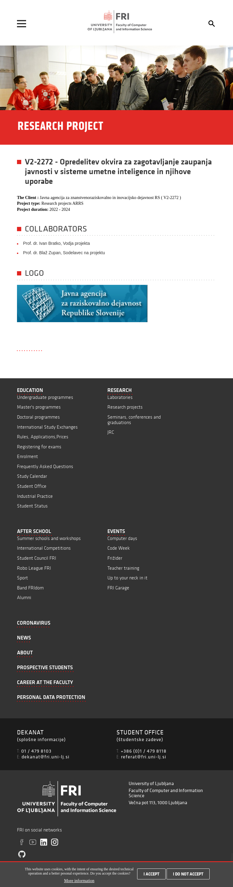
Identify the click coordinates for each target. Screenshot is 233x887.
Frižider (114, 558)
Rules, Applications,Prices (42, 437)
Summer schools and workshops (49, 538)
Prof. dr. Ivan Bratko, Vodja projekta (56, 243)
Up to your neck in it (127, 578)
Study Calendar (32, 476)
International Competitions (44, 548)
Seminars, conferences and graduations (134, 419)
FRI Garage (118, 588)
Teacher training (123, 568)
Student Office (31, 486)
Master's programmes (39, 407)
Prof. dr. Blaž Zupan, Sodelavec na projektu (64, 252)
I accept (151, 877)
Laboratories (120, 397)
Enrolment (27, 456)
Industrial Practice (35, 496)
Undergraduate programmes (45, 397)
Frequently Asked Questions (45, 466)
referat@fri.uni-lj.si (143, 757)
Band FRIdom (30, 588)
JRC (110, 432)
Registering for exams (39, 447)
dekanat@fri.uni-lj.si (45, 757)
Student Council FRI (36, 558)
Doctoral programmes (38, 417)
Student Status (32, 506)
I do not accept (188, 877)
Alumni (24, 597)
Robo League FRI (34, 568)
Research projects (125, 407)
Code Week (118, 548)
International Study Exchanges (47, 427)
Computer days (122, 538)
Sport (22, 578)
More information (79, 883)
